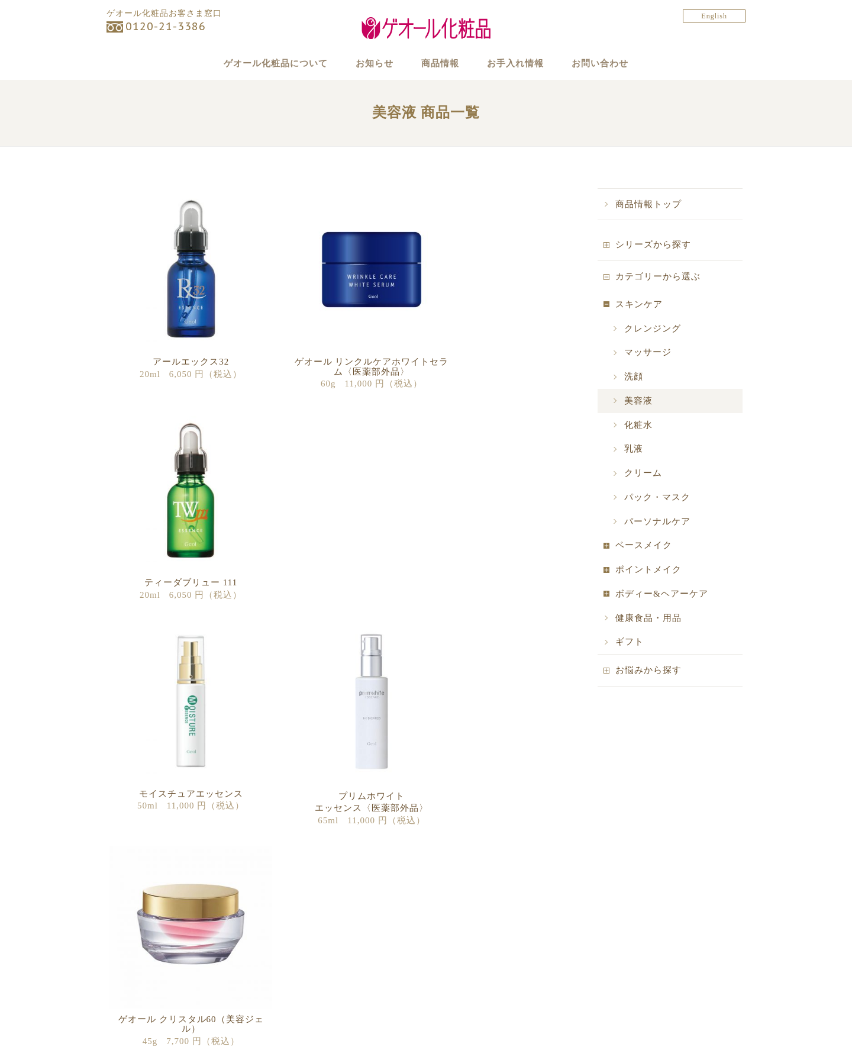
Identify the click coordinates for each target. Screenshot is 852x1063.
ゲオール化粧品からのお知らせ (335, 918)
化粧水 (638, 448)
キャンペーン (302, 934)
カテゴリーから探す (151, 934)
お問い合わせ (621, 62)
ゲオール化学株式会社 (642, 943)
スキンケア (639, 328)
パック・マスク (657, 521)
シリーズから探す (653, 268)
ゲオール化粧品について (255, 62)
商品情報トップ (648, 228)
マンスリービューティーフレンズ (339, 950)
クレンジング (652, 352)
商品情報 (440, 62)
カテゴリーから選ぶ (658, 300)
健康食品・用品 (648, 641)
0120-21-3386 (165, 26)
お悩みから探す (648, 693)
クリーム (643, 496)
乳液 (633, 473)
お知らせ (364, 62)
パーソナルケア (657, 545)
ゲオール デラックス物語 (161, 966)
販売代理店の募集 (473, 950)
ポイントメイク (648, 593)
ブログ (289, 999)
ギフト (629, 666)
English (714, 16)
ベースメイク (643, 569)
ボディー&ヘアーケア (661, 617)
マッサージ (648, 376)
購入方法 (456, 934)
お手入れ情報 (526, 62)
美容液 (638, 424)
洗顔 (633, 400)
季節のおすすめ (306, 966)
